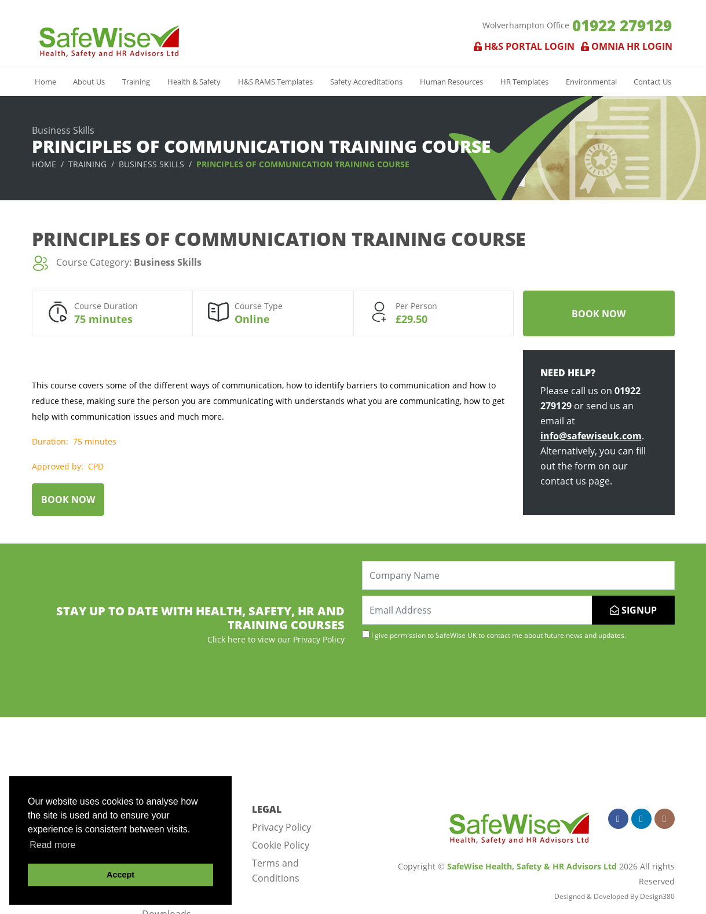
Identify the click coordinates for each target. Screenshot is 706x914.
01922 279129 (622, 25)
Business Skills (151, 164)
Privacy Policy (281, 827)
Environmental (591, 81)
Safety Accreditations (366, 81)
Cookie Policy (280, 845)
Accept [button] (120, 874)
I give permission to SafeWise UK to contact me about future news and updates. (494, 635)
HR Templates (524, 81)
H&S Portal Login (524, 46)
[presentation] (450, 677)
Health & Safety (194, 81)
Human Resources (451, 81)
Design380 (657, 896)
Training (136, 81)
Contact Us (652, 81)
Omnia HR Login (624, 46)
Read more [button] (52, 845)
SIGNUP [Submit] (633, 610)
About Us (89, 81)
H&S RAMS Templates (275, 81)
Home (45, 81)
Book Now (598, 313)
